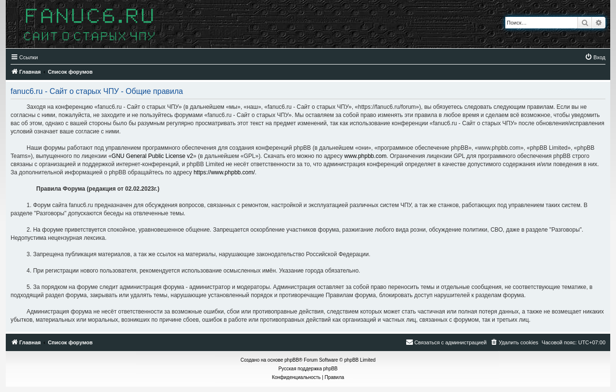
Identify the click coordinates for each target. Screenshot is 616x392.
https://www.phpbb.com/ (224, 172)
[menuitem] (595, 57)
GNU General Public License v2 (152, 156)
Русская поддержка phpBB (307, 368)
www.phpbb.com (365, 156)
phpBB (291, 360)
